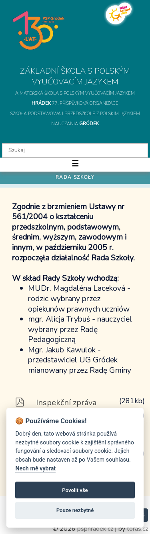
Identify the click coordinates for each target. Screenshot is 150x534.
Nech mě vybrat (35, 468)
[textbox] (75, 150)
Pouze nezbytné (75, 510)
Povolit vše (75, 490)
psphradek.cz (95, 528)
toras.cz (137, 528)
